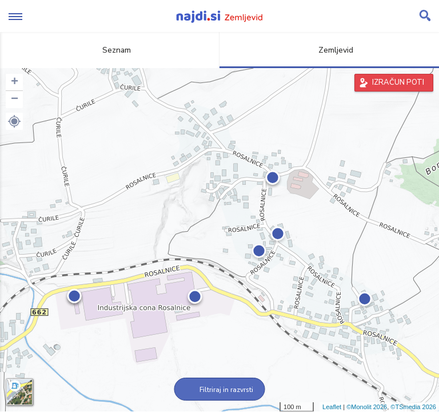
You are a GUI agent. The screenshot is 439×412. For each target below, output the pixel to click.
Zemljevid (329, 50)
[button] (14, 121)
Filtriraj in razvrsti (219, 389)
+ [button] (14, 82)
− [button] (14, 99)
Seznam (110, 50)
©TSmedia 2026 (413, 406)
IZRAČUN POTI (398, 82)
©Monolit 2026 (366, 406)
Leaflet (331, 406)
